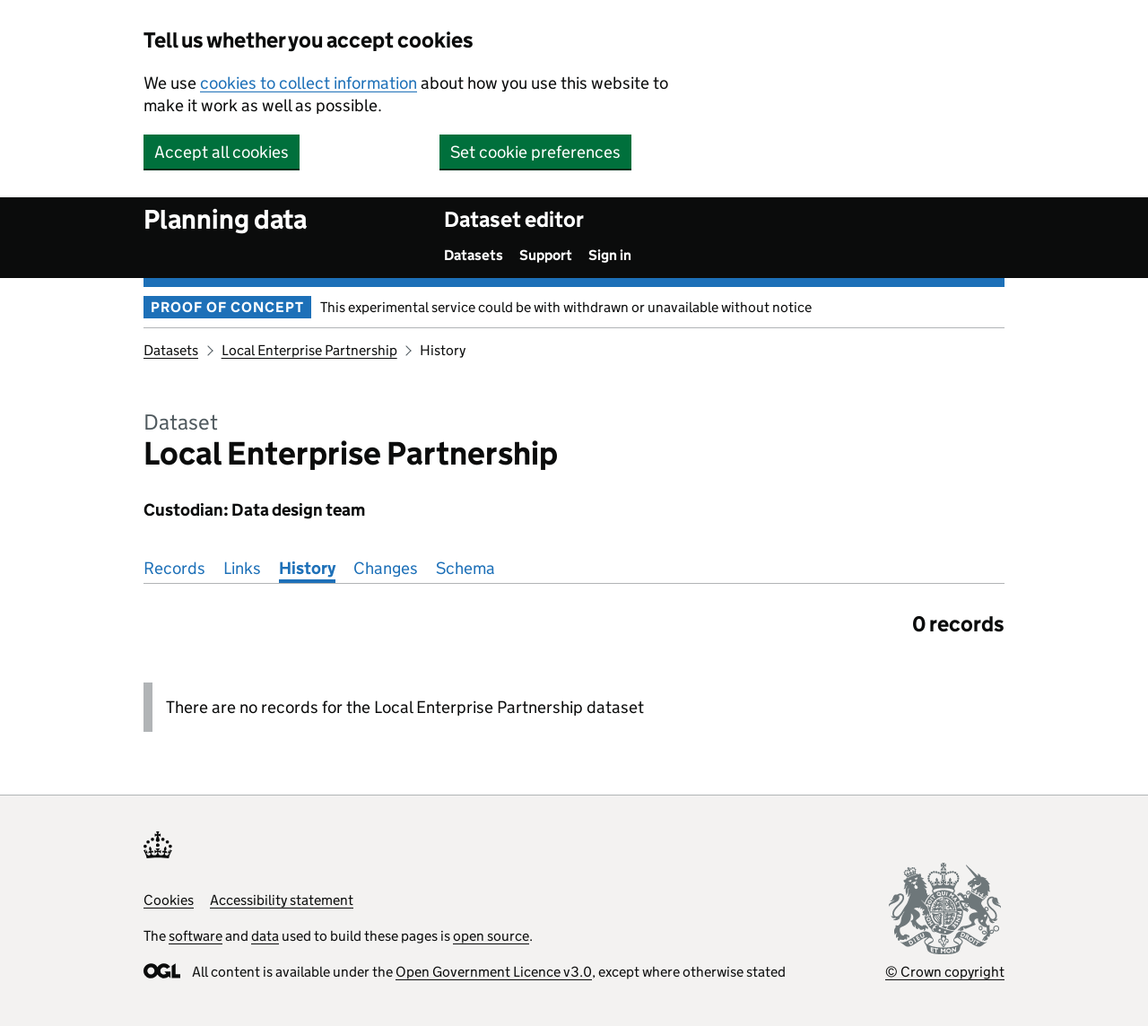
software (195, 935)
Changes (385, 568)
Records (174, 568)
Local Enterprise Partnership (309, 350)
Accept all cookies (221, 152)
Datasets (473, 255)
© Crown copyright (944, 971)
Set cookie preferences (535, 152)
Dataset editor (514, 219)
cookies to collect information (308, 83)
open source (491, 935)
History (307, 568)
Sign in (609, 255)
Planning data (225, 219)
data (265, 935)
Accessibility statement (281, 900)
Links (242, 568)
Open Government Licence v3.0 (494, 971)
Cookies (169, 900)
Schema (465, 568)
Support (545, 255)
